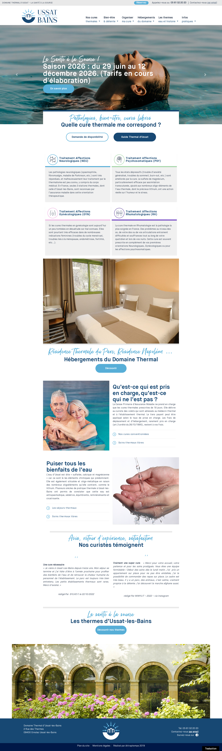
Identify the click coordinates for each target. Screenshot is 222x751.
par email (212, 3)
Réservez (141, 3)
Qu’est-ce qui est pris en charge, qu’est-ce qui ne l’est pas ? (141, 393)
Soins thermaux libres (128, 443)
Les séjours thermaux (61, 508)
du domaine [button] (146, 19)
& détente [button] (110, 19)
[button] (16, 74)
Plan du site (83, 746)
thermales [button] (92, 19)
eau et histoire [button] (167, 19)
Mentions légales (101, 746)
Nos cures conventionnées (131, 434)
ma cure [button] (127, 19)
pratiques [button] (188, 19)
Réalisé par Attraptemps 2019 (129, 746)
